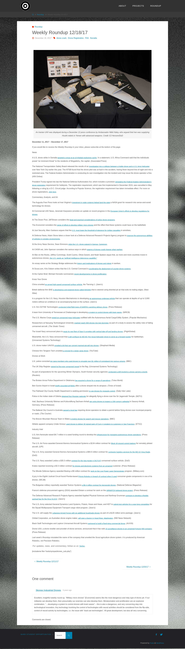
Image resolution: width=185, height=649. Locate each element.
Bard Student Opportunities (36, 634)
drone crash (62, 38)
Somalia (93, 38)
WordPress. (159, 644)
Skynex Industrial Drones (48, 590)
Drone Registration (76, 38)
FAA (87, 38)
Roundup (40, 15)
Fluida (150, 644)
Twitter (82, 546)
